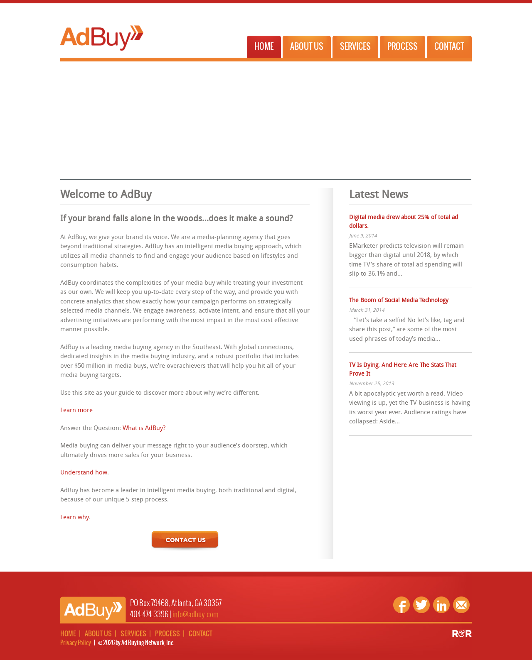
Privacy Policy (75, 643)
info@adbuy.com (195, 614)
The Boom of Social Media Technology (398, 301)
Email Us (461, 604)
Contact (449, 46)
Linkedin (441, 604)
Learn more (76, 411)
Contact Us (185, 541)
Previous (68, 117)
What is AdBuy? (144, 428)
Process (402, 46)
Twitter (421, 604)
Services (355, 46)
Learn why (74, 518)
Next (463, 117)
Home (263, 46)
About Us (306, 46)
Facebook (401, 604)
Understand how (83, 473)
